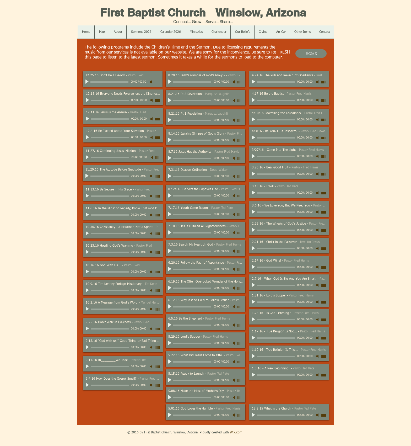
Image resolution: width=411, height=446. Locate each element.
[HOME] (311, 53)
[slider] (157, 82)
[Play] (87, 82)
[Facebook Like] (108, 432)
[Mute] (151, 81)
